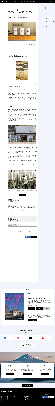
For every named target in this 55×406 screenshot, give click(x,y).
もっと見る (31, 308)
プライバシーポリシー (27, 399)
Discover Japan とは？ (27, 396)
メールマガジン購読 (27, 385)
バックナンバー (15, 396)
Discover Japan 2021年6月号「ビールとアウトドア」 (14, 225)
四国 (34, 1)
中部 (24, 1)
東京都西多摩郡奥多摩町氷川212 (15, 200)
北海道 (15, 1)
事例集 (25, 397)
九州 (37, 1)
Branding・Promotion (29, 394)
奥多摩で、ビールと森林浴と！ (14, 218)
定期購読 (47, 308)
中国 (31, 1)
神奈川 (46, 26)
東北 (18, 1)
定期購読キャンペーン (48, 394)
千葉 (46, 21)
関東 (21, 1)
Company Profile (16, 399)
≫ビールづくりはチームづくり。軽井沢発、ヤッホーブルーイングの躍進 (19, 231)
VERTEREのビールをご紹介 (14, 220)
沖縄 (40, 1)
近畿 (28, 1)
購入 (39, 308)
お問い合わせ (26, 398)
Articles (3, 394)
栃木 (46, 13)
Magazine (15, 394)
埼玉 (46, 18)
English (52, 1)
